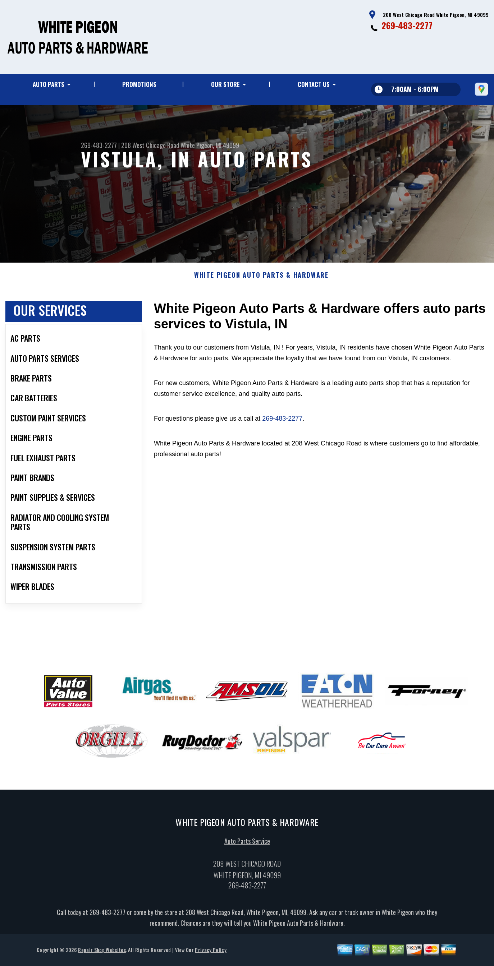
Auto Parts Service (247, 853)
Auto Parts (48, 84)
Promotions (139, 84)
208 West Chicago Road (150, 145)
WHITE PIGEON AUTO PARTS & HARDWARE (261, 288)
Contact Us (314, 84)
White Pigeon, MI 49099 (209, 145)
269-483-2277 (407, 25)
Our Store (225, 84)
